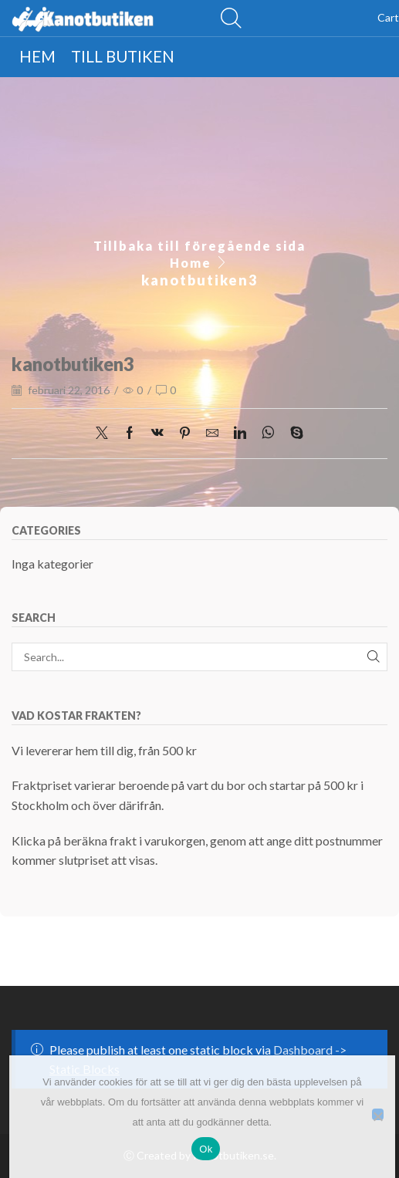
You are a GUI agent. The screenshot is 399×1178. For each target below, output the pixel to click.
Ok (205, 1149)
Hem (37, 56)
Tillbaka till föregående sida (199, 245)
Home (190, 262)
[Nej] (378, 1114)
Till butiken (122, 56)
